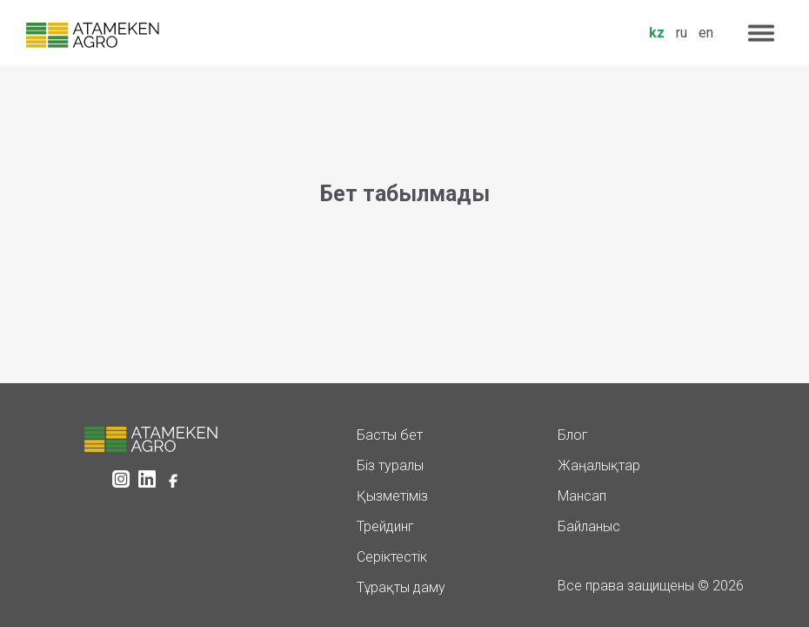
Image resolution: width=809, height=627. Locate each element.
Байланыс (589, 526)
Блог (573, 435)
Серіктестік (392, 557)
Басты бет (390, 435)
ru (681, 32)
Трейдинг (385, 526)
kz (657, 32)
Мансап (582, 496)
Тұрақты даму (401, 587)
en (706, 32)
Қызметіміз (392, 496)
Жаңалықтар (599, 465)
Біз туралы (390, 465)
